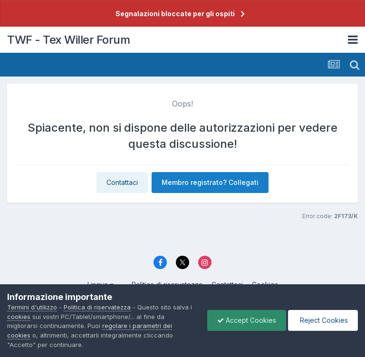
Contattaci (122, 182)
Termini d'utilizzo (32, 307)
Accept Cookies (246, 320)
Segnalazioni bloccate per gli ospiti (175, 14)
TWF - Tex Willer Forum (68, 40)
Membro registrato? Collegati (210, 182)
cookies (18, 316)
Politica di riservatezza (97, 307)
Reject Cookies (323, 320)
